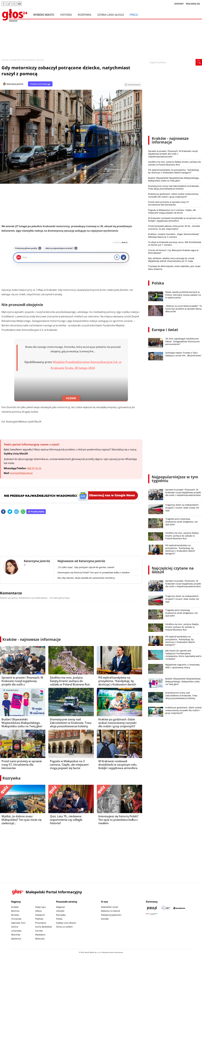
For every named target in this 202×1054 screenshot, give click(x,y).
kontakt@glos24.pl (21, 473)
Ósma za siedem (64, 926)
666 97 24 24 (34, 468)
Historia (66, 14)
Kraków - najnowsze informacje (31, 639)
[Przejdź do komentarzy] (132, 84)
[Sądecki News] (166, 908)
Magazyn (60, 907)
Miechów (15, 934)
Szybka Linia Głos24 (110, 14)
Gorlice (14, 926)
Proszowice (40, 922)
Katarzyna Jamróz (15, 84)
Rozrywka (84, 14)
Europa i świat (165, 329)
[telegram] (16, 511)
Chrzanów (16, 918)
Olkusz (38, 910)
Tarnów (39, 930)
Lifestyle (60, 910)
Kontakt (105, 918)
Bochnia (15, 910)
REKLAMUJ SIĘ (193, 3)
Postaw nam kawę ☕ (40, 84)
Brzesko (15, 914)
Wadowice (40, 934)
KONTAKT (179, 3)
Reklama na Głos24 (110, 910)
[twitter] (9, 511)
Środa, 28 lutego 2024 (80, 368)
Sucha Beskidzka (43, 926)
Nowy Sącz (40, 907)
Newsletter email (109, 907)
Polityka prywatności (111, 914)
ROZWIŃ (71, 398)
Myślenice (16, 938)
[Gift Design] (152, 914)
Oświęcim (40, 914)
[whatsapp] (23, 511)
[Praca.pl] (152, 908)
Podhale (39, 918)
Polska (158, 283)
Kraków (15, 907)
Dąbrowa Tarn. (18, 922)
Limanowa (16, 930)
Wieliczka (39, 938)
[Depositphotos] (179, 908)
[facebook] (3, 511)
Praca (134, 14)
